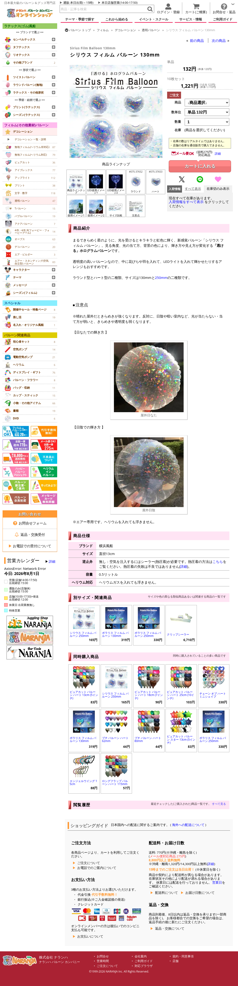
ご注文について (88, 863)
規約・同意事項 (183, 956)
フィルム (103, 30)
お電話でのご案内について (96, 868)
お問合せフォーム (30, 523)
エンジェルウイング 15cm (83, 782)
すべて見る (219, 804)
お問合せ (103, 956)
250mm (161, 277)
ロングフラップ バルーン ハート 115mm (115, 782)
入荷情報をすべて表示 (186, 202)
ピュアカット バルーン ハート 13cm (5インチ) (84, 695)
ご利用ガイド (144, 961)
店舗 (175, 961)
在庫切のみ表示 (218, 189)
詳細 (52, 561)
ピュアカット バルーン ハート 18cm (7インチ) (149, 695)
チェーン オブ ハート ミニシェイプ (212, 695)
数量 (178, 122)
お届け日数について (200, 893)
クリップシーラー (178, 634)
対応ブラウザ (144, 965)
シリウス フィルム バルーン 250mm (83, 634)
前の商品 (197, 40)
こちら (217, 561)
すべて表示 (193, 189)
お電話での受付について (29, 546)
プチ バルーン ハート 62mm (115, 739)
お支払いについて (90, 936)
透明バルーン (151, 30)
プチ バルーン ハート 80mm (148, 739)
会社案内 (141, 956)
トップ (80, 30)
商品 (178, 102)
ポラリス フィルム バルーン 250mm (148, 634)
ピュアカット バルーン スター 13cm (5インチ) (181, 739)
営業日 (217, 882)
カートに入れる (200, 166)
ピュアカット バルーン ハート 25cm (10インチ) (180, 695)
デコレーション (125, 30)
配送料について (166, 893)
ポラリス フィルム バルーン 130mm (115, 634)
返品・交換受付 (30, 534)
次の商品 (219, 40)
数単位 (176, 112)
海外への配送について (188, 825)
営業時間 (103, 961)
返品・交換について (169, 928)
